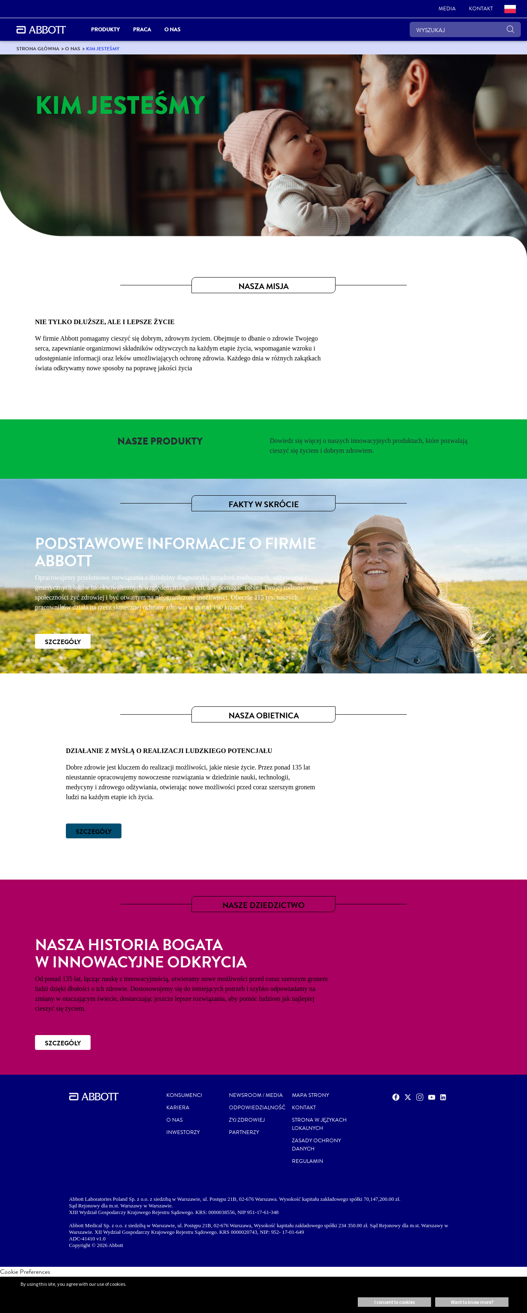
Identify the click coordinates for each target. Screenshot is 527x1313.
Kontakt (304, 1107)
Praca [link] (142, 29)
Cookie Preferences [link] (25, 1271)
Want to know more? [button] (472, 1302)
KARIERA (177, 1107)
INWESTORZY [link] (183, 1132)
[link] (447, 9)
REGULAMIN (307, 1161)
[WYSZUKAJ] (465, 29)
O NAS (174, 1120)
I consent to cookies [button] (394, 1302)
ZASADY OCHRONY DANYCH (316, 1145)
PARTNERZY (244, 1132)
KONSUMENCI (184, 1095)
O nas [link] (172, 29)
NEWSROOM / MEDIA (256, 1095)
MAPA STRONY (310, 1095)
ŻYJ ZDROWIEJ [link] (247, 1120)
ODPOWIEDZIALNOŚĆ (257, 1107)
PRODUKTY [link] (105, 29)
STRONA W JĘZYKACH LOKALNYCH (319, 1124)
